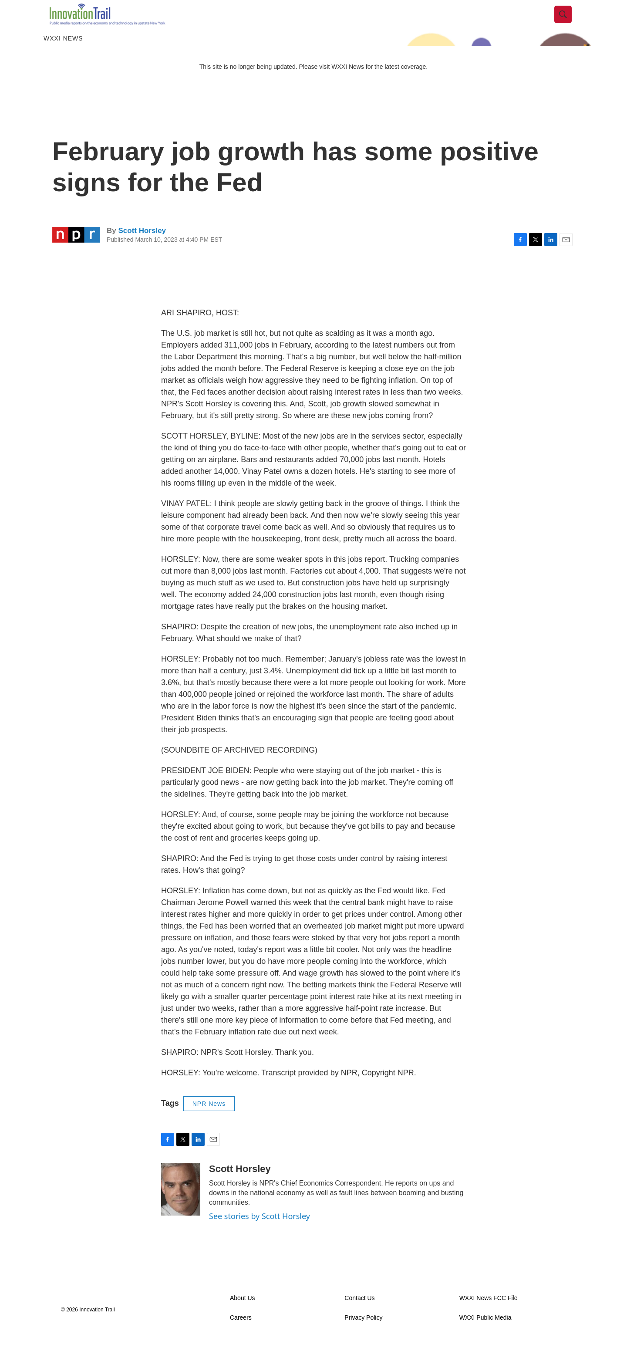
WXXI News (63, 55)
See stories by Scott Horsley (259, 1233)
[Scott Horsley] (180, 1207)
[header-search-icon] (569, 23)
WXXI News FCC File (488, 1315)
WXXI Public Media (485, 1335)
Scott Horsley (142, 248)
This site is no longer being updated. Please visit (265, 84)
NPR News (209, 1121)
